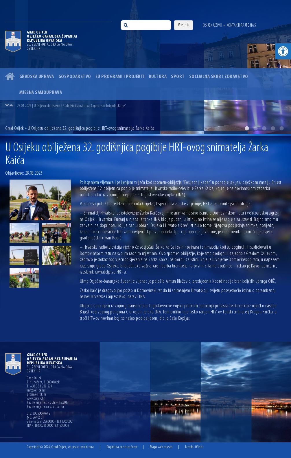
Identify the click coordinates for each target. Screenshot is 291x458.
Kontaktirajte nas (241, 25)
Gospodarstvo (74, 77)
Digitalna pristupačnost (121, 447)
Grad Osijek (14, 128)
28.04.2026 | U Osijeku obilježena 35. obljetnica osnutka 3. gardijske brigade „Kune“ (71, 106)
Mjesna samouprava (40, 92)
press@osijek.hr (37, 395)
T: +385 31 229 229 (39, 387)
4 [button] (273, 128)
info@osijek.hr (36, 391)
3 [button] (264, 128)
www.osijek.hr (36, 399)
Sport (178, 77)
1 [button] (247, 128)
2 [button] (255, 128)
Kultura (158, 77)
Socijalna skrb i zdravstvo (218, 77)
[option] (145, 67)
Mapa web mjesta (161, 447)
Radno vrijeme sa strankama (45, 407)
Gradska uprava (36, 77)
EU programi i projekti (120, 77)
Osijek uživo (212, 25)
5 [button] (281, 128)
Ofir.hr (199, 447)
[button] (283, 51)
